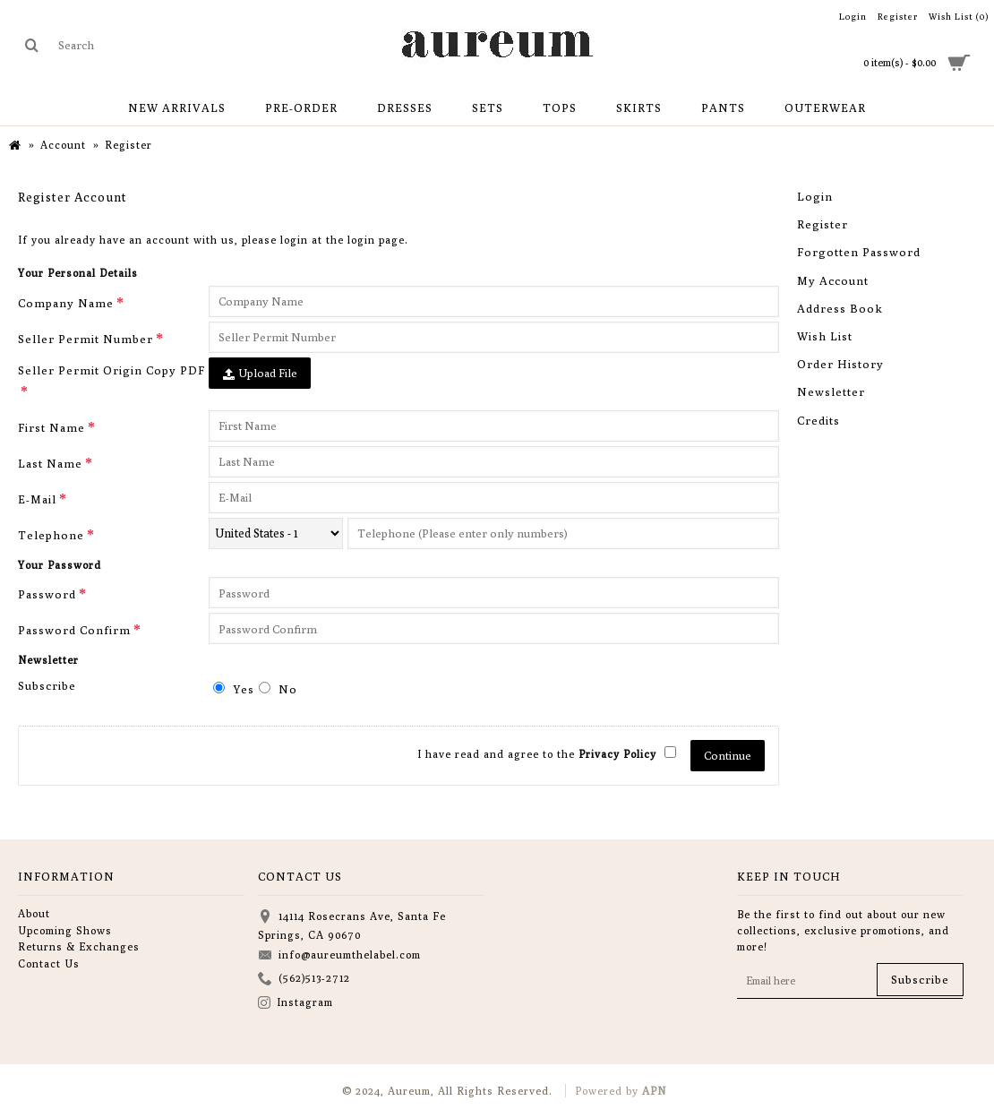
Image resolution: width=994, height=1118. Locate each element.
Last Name (50, 463)
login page (376, 239)
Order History (840, 364)
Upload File (259, 373)
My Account (833, 280)
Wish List (825, 336)
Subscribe (47, 685)
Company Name (66, 303)
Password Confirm (74, 630)
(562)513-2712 (304, 979)
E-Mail (37, 499)
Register (822, 224)
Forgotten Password (859, 252)
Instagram (295, 1003)
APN (654, 1090)
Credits (818, 420)
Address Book (840, 308)
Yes (233, 689)
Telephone (51, 535)
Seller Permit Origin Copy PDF (111, 370)
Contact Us (49, 963)
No (278, 689)
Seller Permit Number (85, 338)
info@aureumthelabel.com (339, 956)
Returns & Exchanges (79, 946)
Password (47, 594)
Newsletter (831, 391)
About (34, 913)
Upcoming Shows (65, 930)
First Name (51, 427)
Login (815, 196)
